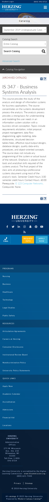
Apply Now (42, 239)
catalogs (12, 496)
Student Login (8, 2)
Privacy (17, 483)
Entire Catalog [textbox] (11, 43)
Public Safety (9, 316)
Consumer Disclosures (13, 347)
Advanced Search (11, 61)
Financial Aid (9, 417)
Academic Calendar (11, 394)
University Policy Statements (16, 370)
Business (7, 284)
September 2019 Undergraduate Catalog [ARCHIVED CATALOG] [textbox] (25, 29)
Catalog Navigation (15, 69)
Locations (7, 425)
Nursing (6, 276)
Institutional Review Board (15, 355)
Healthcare (8, 292)
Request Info (28, 239)
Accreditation (9, 402)
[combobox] (24, 30)
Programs (8, 268)
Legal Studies (9, 308)
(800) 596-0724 (40, 2)
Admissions (8, 410)
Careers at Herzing (11, 339)
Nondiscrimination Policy (14, 363)
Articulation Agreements (14, 331)
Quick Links (9, 378)
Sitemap (29, 483)
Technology (8, 300)
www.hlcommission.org (34, 473)
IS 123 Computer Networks (29, 183)
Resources (8, 323)
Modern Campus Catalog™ (30, 499)
